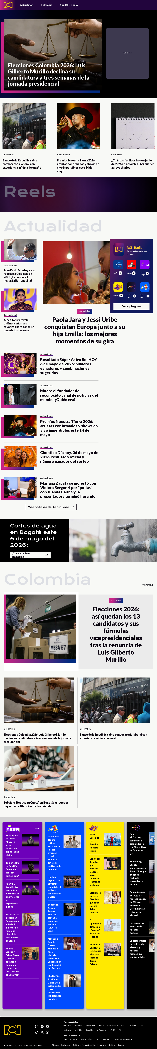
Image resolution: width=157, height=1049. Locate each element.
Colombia (46, 4)
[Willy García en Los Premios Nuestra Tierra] (105, 844)
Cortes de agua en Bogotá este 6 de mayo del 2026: (33, 535)
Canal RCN (67, 1025)
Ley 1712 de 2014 (102, 1039)
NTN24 (112, 1030)
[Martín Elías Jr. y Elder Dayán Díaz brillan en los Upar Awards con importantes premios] (64, 988)
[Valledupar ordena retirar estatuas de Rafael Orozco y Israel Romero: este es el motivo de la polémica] (64, 854)
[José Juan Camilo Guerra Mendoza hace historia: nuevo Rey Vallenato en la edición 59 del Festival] (64, 954)
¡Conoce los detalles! (30, 555)
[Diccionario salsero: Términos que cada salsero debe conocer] (105, 903)
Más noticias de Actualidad (51, 507)
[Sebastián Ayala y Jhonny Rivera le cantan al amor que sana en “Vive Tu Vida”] (64, 919)
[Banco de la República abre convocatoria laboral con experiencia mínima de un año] (24, 126)
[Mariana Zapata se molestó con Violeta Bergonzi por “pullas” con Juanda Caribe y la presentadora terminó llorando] (20, 487)
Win (120, 1030)
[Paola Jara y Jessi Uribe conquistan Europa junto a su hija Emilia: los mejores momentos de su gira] (84, 272)
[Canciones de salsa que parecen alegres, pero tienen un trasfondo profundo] (105, 873)
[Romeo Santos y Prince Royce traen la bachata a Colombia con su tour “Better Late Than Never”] (22, 963)
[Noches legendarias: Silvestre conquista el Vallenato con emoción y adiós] (64, 888)
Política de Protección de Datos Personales (89, 1045)
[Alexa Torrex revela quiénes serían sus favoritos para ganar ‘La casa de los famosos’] (20, 299)
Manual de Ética (86, 1039)
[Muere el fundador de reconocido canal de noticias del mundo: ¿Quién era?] (20, 394)
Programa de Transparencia (122, 1039)
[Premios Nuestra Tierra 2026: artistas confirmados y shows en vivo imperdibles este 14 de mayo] (78, 126)
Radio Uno (67, 1030)
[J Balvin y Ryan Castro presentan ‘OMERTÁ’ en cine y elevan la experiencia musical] (22, 896)
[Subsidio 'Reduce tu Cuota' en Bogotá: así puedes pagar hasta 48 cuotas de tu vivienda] (39, 768)
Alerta (123, 1025)
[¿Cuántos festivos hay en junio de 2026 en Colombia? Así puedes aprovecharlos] (133, 126)
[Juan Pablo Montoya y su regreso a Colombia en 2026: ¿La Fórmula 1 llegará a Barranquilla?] (20, 249)
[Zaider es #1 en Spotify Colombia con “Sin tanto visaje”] (22, 870)
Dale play (131, 306)
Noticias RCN (91, 1025)
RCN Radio (78, 1025)
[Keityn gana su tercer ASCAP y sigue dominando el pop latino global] (22, 846)
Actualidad (26, 4)
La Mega (133, 1025)
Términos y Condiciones (61, 1045)
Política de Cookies (116, 1045)
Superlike (89, 1030)
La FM (101, 1025)
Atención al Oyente (70, 1039)
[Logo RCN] (12, 1030)
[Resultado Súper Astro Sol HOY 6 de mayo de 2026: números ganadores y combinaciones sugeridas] (20, 363)
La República (101, 1030)
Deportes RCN (112, 1025)
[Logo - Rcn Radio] (8, 5)
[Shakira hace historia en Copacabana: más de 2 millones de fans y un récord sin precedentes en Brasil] (22, 928)
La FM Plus (78, 1030)
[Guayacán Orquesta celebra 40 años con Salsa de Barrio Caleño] (105, 955)
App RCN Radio (69, 4)
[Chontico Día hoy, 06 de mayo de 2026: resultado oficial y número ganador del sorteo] (20, 456)
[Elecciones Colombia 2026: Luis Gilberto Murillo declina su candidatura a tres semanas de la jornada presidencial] (53, 54)
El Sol (141, 1025)
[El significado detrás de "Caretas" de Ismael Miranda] (105, 929)
